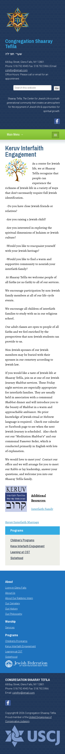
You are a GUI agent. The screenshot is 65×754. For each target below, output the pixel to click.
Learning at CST (20, 552)
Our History (11, 608)
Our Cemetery (12, 603)
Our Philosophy (13, 614)
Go (56, 88)
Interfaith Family (42, 509)
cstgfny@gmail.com (16, 70)
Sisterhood (16, 558)
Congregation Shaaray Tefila (29, 44)
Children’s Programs (22, 540)
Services (10, 627)
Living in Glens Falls (15, 587)
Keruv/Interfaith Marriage (22, 522)
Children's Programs (16, 641)
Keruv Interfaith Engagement (27, 546)
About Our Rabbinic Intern (19, 598)
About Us (10, 593)
